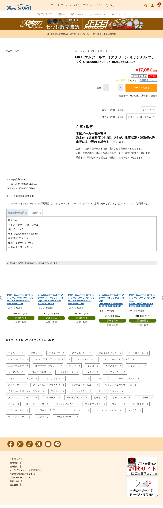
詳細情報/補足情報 (17, 215)
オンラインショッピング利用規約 (25, 473)
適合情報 (36, 215)
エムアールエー (13, 53)
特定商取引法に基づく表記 (22, 476)
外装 (100, 53)
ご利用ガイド (16, 462)
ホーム (78, 53)
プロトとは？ (123, 15)
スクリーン (111, 53)
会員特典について (148, 82)
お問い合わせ (16, 484)
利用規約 (14, 465)
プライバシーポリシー (20, 480)
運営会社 (14, 487)
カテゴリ (89, 53)
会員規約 (14, 469)
